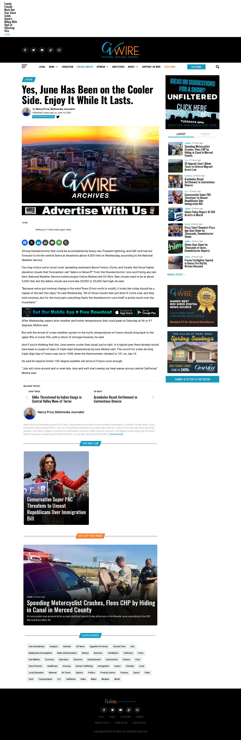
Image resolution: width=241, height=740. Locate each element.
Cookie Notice (139, 722)
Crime (29, 597)
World (112, 716)
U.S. (29, 494)
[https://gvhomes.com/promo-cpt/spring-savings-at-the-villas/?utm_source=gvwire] (192, 372)
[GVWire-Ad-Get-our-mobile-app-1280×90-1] (90, 316)
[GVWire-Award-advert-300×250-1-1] (192, 326)
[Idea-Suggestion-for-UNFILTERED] (192, 128)
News (187, 241)
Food (187, 224)
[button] (54, 66)
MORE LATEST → (176, 274)
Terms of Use (120, 722)
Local (7, 34)
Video (187, 257)
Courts (188, 176)
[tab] (181, 134)
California (125, 716)
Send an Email (116, 434)
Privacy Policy (102, 722)
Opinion (139, 716)
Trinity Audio (53, 230)
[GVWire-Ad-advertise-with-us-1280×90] (90, 214)
